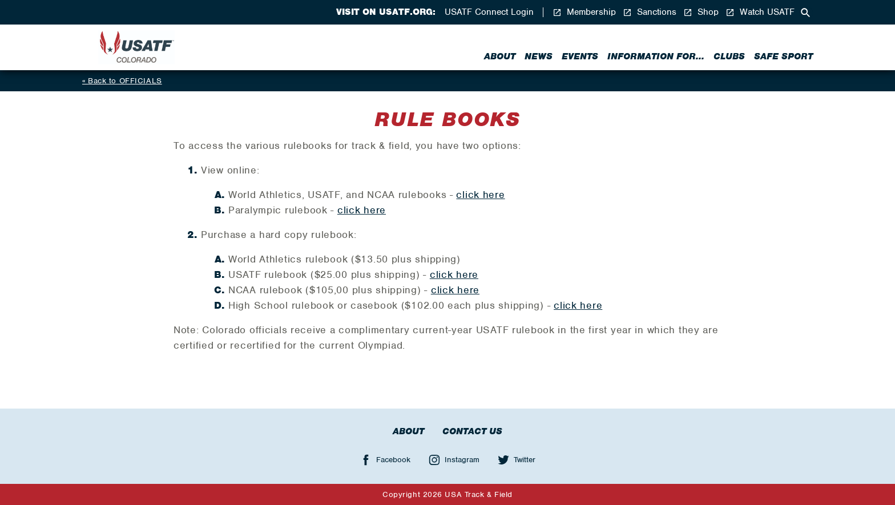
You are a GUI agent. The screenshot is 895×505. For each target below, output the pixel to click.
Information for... (655, 56)
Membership (584, 12)
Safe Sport (783, 56)
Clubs (729, 56)
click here (480, 194)
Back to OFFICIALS (125, 81)
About (499, 56)
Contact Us (472, 431)
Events (580, 56)
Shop (701, 12)
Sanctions (649, 12)
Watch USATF (760, 12)
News (539, 56)
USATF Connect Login (489, 12)
